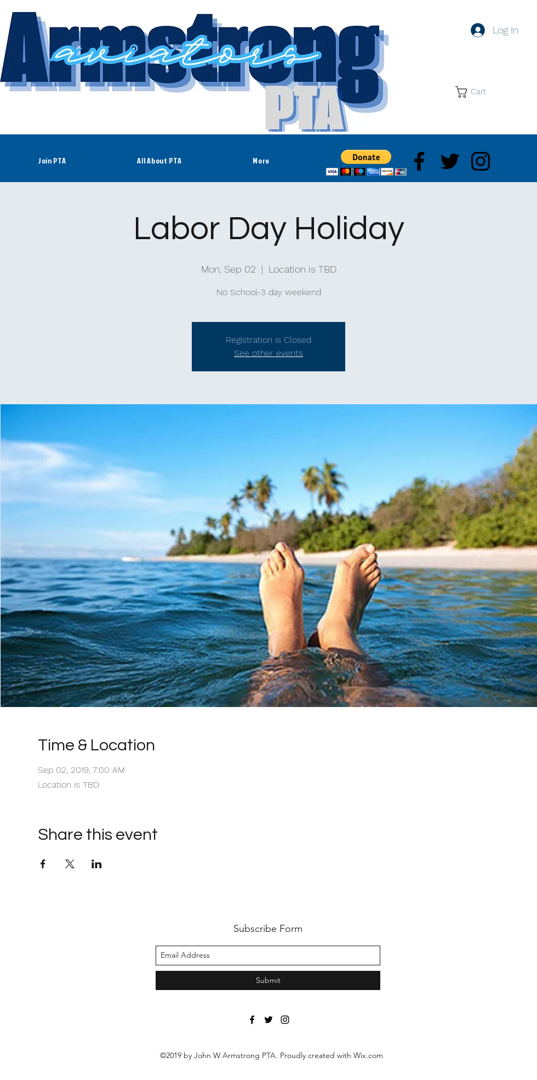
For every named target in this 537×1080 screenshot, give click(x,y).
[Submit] (268, 980)
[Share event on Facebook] (43, 864)
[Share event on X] (70, 864)
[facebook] (419, 161)
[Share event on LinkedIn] (97, 864)
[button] (477, 92)
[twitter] (449, 161)
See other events (268, 353)
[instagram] (480, 161)
